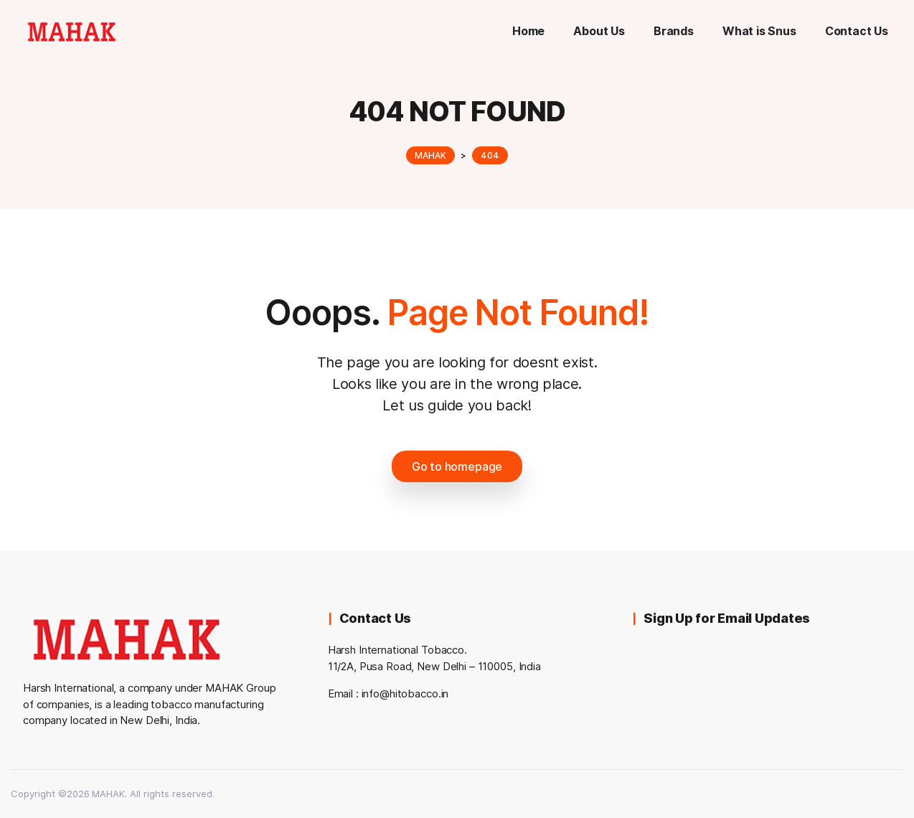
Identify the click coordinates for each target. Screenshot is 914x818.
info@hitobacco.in (405, 693)
